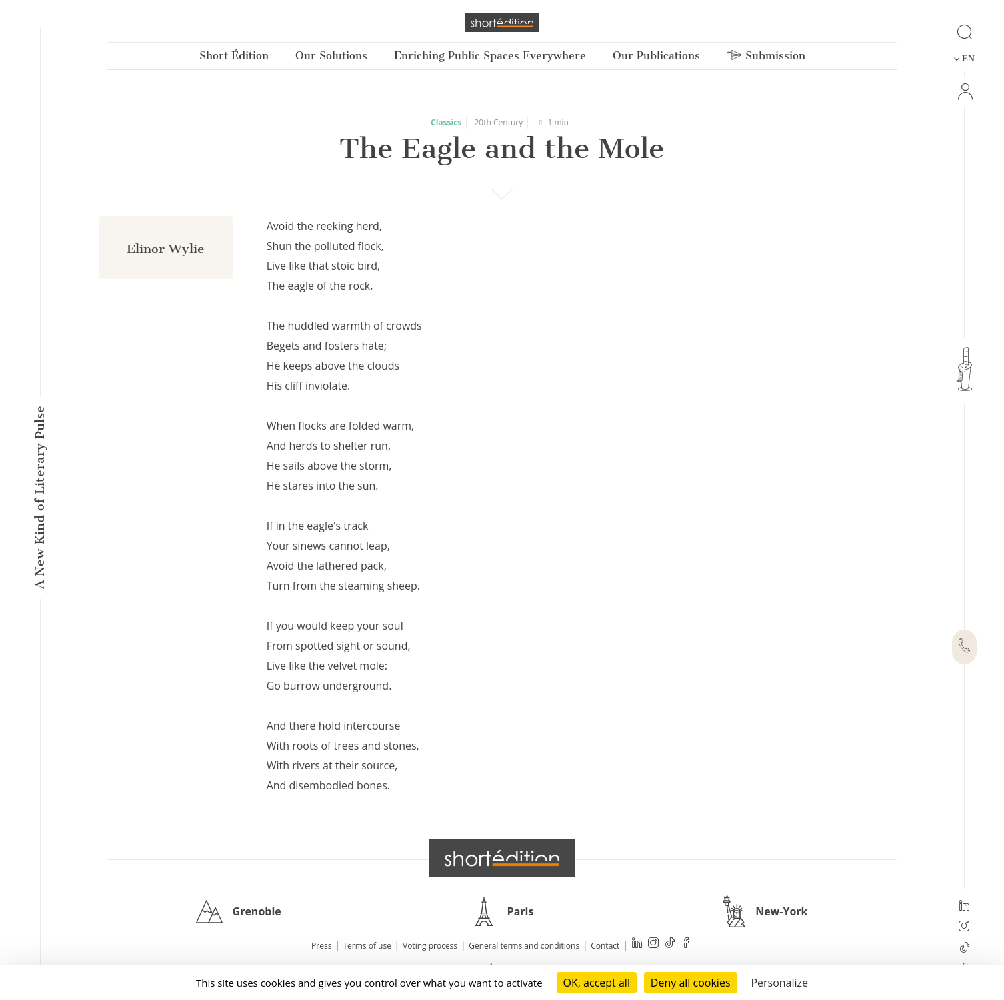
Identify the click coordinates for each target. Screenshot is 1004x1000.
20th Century (499, 122)
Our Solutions (331, 55)
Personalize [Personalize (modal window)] (779, 982)
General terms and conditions (524, 945)
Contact (605, 945)
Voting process (430, 945)
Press (321, 945)
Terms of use (367, 945)
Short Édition (234, 55)
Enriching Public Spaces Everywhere (490, 55)
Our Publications (656, 55)
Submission (766, 55)
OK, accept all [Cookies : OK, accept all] (596, 982)
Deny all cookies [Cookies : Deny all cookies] (691, 982)
